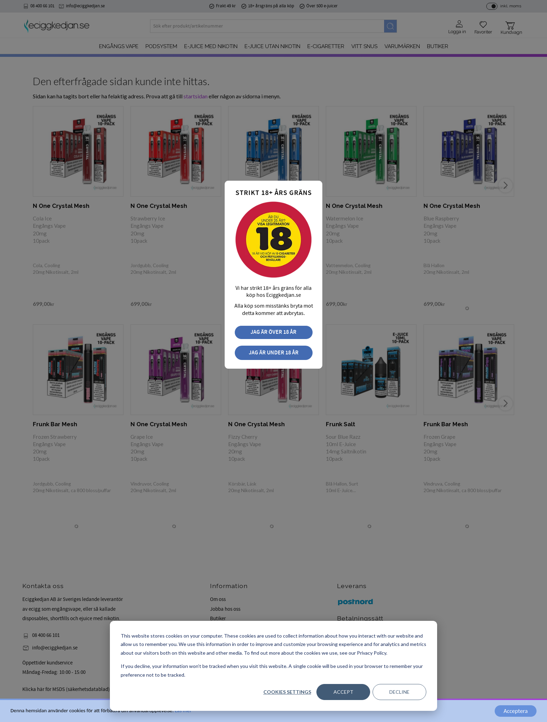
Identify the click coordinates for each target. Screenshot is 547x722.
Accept (343, 692)
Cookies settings (287, 692)
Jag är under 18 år (274, 352)
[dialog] (273, 666)
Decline (399, 692)
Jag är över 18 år (273, 332)
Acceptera (515, 711)
